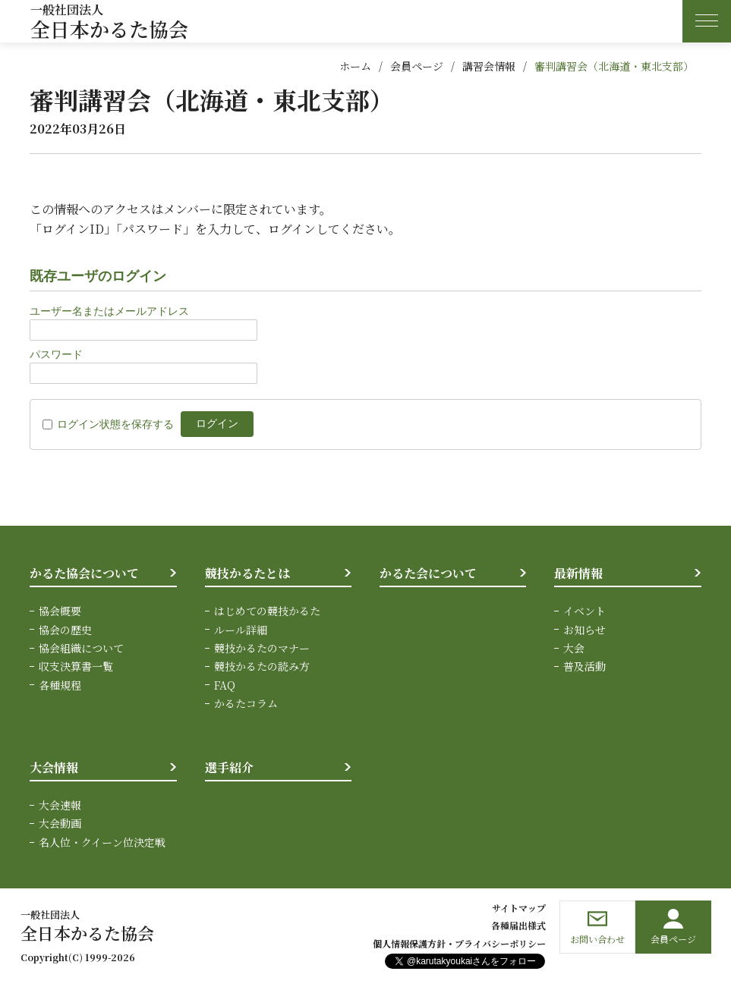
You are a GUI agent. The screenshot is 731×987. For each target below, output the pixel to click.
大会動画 (60, 823)
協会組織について (81, 647)
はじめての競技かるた (267, 610)
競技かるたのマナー (262, 647)
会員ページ (416, 66)
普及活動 (584, 666)
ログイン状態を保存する (115, 424)
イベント (584, 610)
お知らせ (584, 629)
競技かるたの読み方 (262, 666)
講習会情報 (488, 66)
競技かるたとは (247, 573)
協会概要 (60, 610)
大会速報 (60, 805)
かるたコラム (246, 703)
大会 (573, 647)
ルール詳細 (240, 629)
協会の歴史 (65, 629)
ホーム (355, 66)
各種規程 (60, 685)
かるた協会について (84, 573)
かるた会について (428, 573)
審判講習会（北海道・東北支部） (614, 66)
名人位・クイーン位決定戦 (102, 842)
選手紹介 (229, 767)
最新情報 (578, 573)
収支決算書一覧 (76, 666)
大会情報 (54, 767)
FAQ (224, 685)
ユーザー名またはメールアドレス (109, 311)
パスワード (56, 354)
